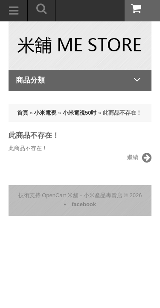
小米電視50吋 (79, 113)
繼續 (139, 157)
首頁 (22, 113)
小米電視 (45, 113)
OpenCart (54, 195)
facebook (84, 204)
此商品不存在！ (122, 113)
